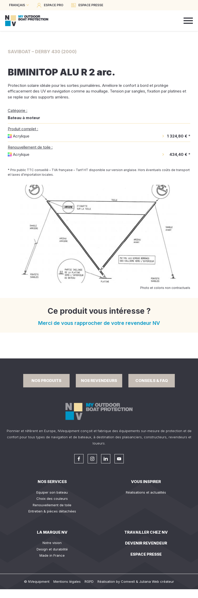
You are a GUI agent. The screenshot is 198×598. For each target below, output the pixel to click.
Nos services (52, 481)
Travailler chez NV (146, 532)
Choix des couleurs (52, 498)
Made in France (52, 555)
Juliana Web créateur (156, 581)
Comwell (128, 581)
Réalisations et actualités (146, 492)
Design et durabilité (52, 549)
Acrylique (21, 136)
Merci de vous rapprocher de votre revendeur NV (99, 323)
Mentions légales (67, 581)
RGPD (89, 581)
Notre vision (52, 543)
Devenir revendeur (146, 543)
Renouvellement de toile (52, 505)
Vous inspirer (146, 481)
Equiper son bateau (52, 492)
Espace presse (146, 554)
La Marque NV (52, 532)
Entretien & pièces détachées (52, 511)
